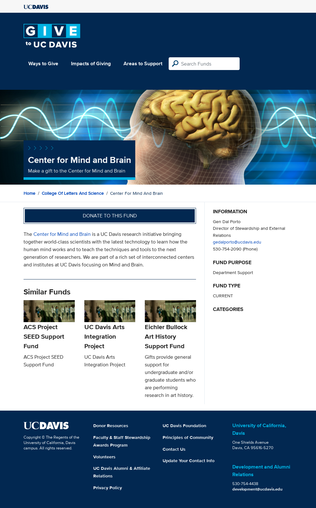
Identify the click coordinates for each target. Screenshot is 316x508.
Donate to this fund (110, 215)
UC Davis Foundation (184, 425)
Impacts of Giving (91, 63)
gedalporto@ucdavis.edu (237, 241)
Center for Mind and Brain (62, 234)
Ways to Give (43, 63)
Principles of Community (188, 437)
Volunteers (104, 457)
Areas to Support (142, 63)
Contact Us (174, 449)
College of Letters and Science (73, 193)
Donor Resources (110, 425)
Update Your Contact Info (188, 460)
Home (29, 193)
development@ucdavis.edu (257, 489)
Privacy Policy (107, 487)
